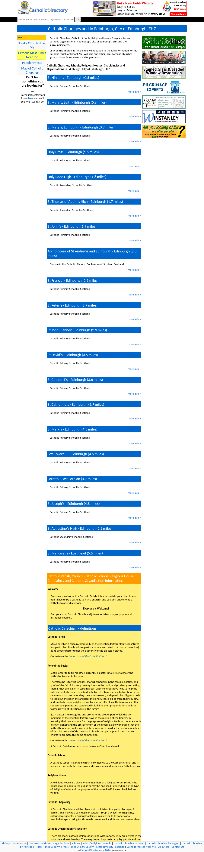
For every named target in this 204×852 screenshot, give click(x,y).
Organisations (61, 843)
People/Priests (32, 63)
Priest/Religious (92, 843)
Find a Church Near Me (32, 45)
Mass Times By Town (48, 846)
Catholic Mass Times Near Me (32, 55)
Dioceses (34, 843)
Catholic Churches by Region (163, 843)
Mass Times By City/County (78, 846)
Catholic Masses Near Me (141, 846)
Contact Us (177, 846)
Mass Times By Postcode (110, 846)
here (30, 98)
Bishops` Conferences (14, 843)
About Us (163, 846)
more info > (134, 91)
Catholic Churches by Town (129, 843)
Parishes (46, 843)
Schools (76, 843)
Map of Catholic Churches (32, 70)
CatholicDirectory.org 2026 (95, 850)
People (107, 843)
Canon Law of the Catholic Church (88, 656)
